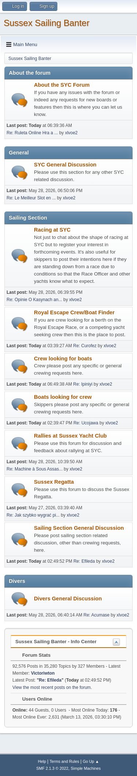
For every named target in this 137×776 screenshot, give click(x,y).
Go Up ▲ (91, 761)
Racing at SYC (52, 230)
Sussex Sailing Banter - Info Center (55, 641)
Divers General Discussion (68, 598)
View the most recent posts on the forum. (52, 687)
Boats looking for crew (63, 397)
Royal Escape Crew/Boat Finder (74, 312)
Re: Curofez (84, 345)
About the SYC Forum (62, 85)
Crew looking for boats (63, 358)
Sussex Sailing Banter (47, 23)
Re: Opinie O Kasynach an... (34, 299)
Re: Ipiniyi (82, 384)
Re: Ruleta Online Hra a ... (32, 132)
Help (42, 761)
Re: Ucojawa (85, 423)
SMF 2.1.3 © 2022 (52, 768)
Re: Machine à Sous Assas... (34, 469)
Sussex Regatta (54, 482)
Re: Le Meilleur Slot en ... (31, 197)
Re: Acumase (97, 615)
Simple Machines (86, 768)
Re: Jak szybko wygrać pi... (33, 515)
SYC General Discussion (65, 165)
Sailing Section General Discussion (79, 528)
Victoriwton (43, 673)
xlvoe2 (71, 132)
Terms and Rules (64, 761)
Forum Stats (32, 655)
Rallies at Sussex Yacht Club (70, 436)
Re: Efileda (84, 561)
